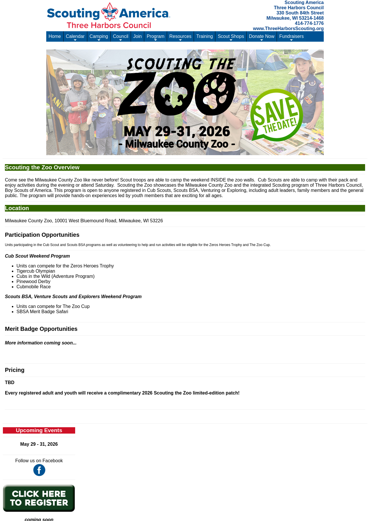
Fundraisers (291, 38)
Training (204, 36)
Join (137, 36)
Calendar (75, 38)
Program (155, 38)
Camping (99, 38)
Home (55, 36)
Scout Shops (231, 38)
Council (120, 38)
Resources (180, 38)
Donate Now (261, 38)
